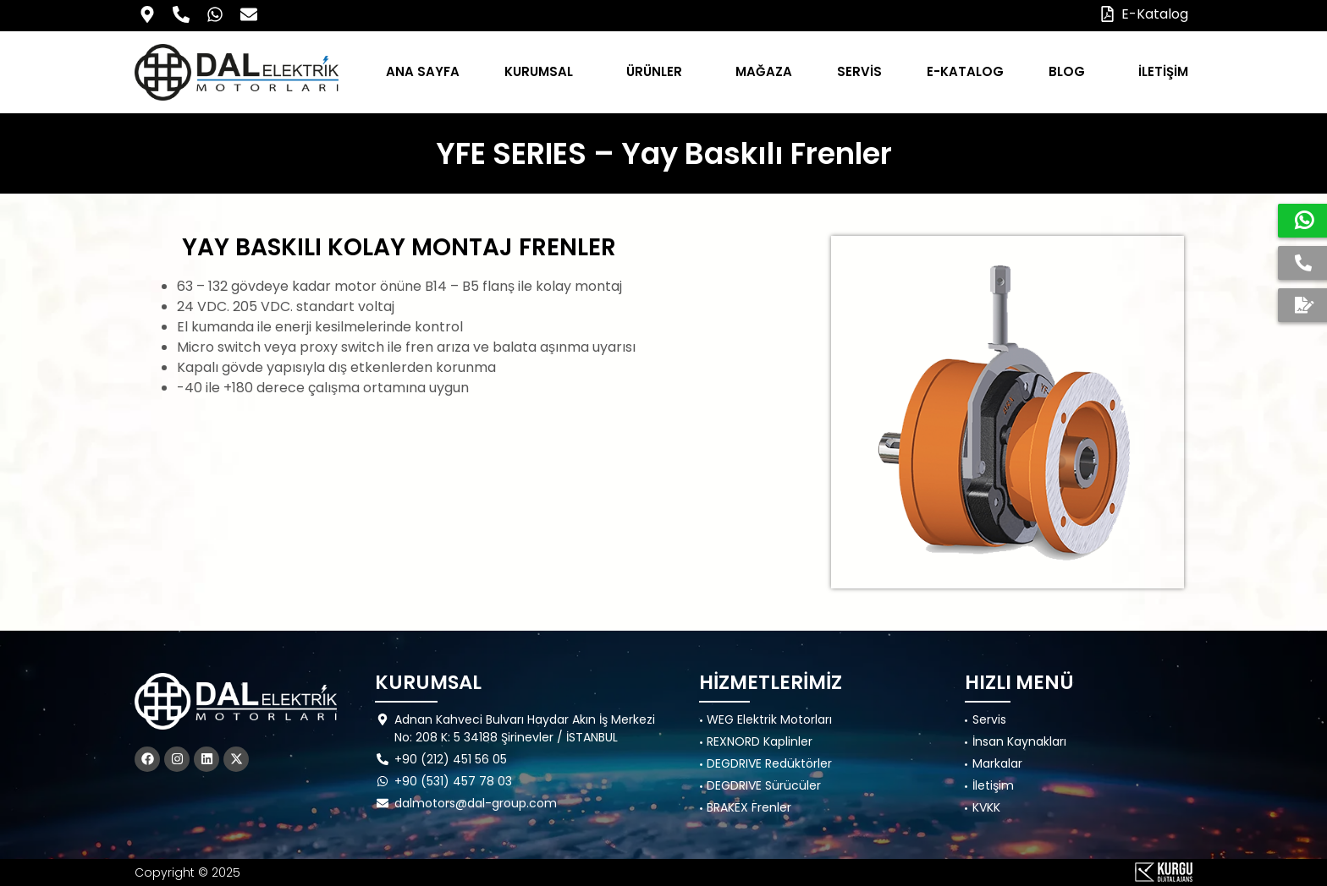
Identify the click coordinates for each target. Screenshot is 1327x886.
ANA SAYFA (423, 71)
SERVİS (859, 71)
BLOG (1071, 71)
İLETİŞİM (1163, 71)
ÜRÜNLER (658, 71)
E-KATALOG (965, 71)
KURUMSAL (542, 71)
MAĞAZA (763, 71)
